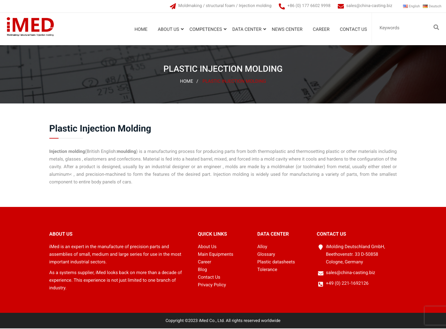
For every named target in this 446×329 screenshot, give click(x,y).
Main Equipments (215, 255)
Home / (189, 82)
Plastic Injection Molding (234, 82)
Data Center (245, 29)
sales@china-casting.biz (361, 5)
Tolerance (267, 270)
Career (319, 29)
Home (139, 29)
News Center (285, 29)
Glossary (266, 255)
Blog (202, 270)
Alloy (262, 247)
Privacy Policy (212, 285)
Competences (204, 29)
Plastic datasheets (276, 262)
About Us (167, 29)
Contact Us (352, 29)
